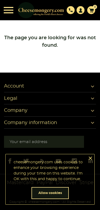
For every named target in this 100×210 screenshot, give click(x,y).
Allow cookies (50, 193)
